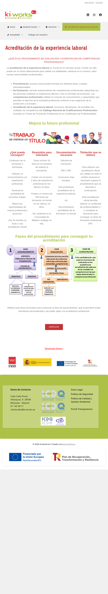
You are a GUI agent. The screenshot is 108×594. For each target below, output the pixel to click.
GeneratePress (68, 444)
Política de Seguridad (82, 394)
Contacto (99, 2)
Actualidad (16, 35)
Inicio (11, 27)
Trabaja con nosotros (37, 34)
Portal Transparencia (81, 409)
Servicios (54, 27)
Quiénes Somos (31, 27)
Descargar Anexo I (54, 348)
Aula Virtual (89, 2)
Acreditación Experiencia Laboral (81, 27)
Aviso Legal (77, 389)
